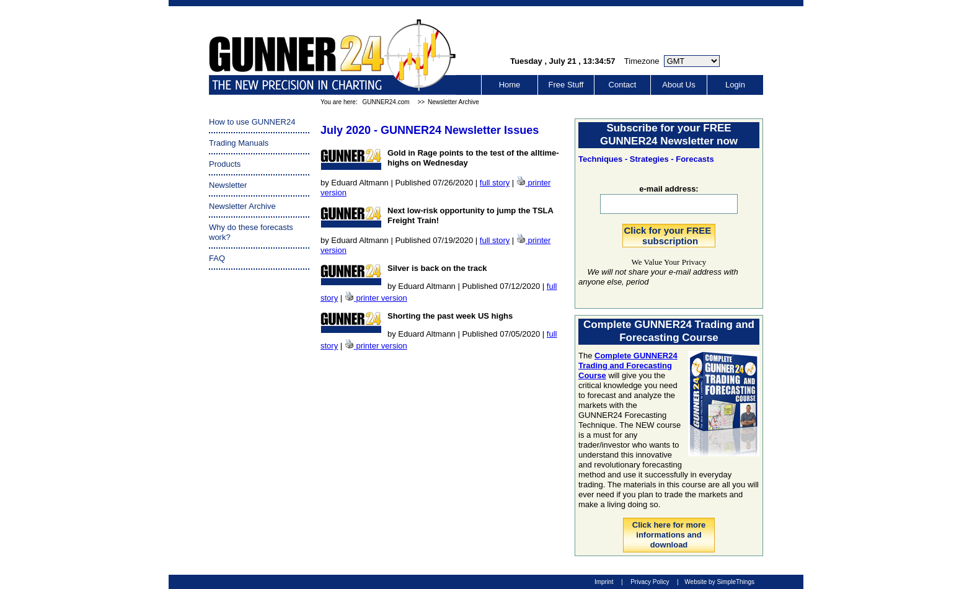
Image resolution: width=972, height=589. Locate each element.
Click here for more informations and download (669, 534)
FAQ (217, 258)
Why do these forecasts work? (251, 232)
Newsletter (228, 185)
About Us (678, 84)
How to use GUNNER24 (252, 121)
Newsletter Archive (453, 102)
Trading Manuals (238, 143)
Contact (623, 84)
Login (735, 84)
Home (510, 84)
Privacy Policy (649, 581)
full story (495, 182)
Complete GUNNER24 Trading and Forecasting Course (628, 365)
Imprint (604, 581)
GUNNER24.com (385, 102)
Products (225, 164)
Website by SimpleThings (719, 581)
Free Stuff (566, 84)
